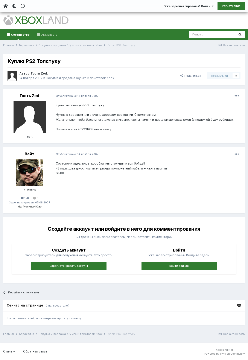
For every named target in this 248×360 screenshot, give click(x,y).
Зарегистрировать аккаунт (69, 265)
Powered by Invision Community (224, 353)
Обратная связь (35, 351)
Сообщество (19, 36)
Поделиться (190, 75)
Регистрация (231, 6)
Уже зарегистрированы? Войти (189, 6)
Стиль (9, 351)
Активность (48, 34)
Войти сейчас (179, 265)
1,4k (25, 198)
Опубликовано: (77, 96)
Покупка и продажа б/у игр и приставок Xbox (80, 78)
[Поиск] (212, 34)
